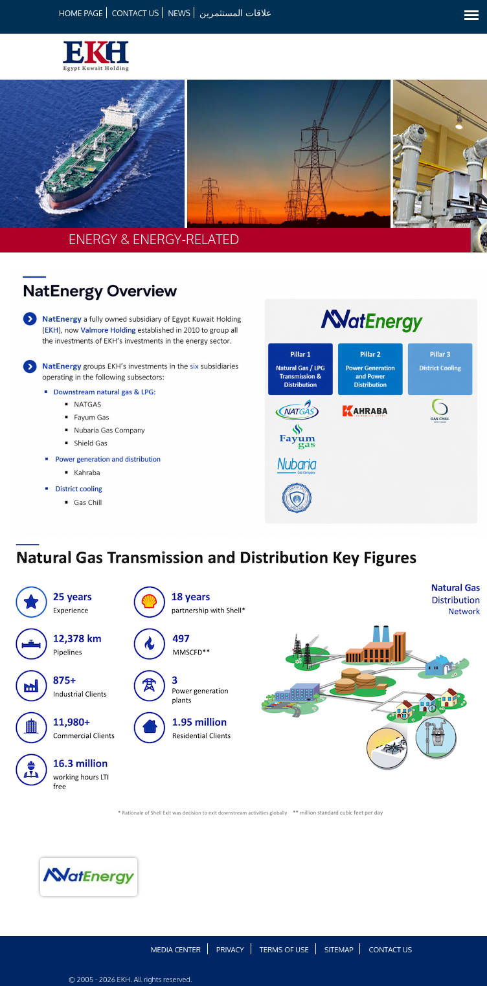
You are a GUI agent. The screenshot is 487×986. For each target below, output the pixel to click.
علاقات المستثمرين (235, 12)
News (179, 13)
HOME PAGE (81, 13)
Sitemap (339, 949)
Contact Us (135, 13)
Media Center (176, 949)
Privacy (230, 949)
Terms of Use (284, 949)
